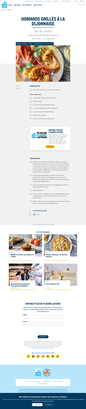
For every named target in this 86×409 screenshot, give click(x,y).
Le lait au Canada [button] (14, 5)
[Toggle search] (83, 4)
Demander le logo (48, 1)
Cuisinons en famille (58, 381)
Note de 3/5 (37, 27)
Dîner (41, 31)
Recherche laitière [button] (47, 5)
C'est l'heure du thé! (52, 284)
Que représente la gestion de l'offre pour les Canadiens (20, 285)
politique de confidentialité (40, 348)
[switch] (41, 43)
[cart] (80, 4)
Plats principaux (47, 31)
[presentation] (43, 330)
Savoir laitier (47, 381)
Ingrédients (18, 85)
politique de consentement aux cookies (66, 399)
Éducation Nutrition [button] (35, 5)
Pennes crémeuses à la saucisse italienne (56, 256)
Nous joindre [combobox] (56, 1)
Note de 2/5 (35, 27)
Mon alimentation (43, 383)
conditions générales (49, 401)
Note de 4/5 (39, 27)
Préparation (18, 88)
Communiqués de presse (66, 1)
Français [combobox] (76, 1)
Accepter (37, 404)
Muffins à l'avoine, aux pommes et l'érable (22, 256)
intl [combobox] (82, 1)
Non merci (49, 404)
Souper (36, 31)
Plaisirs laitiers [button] (24, 5)
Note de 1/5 (33, 27)
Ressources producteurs (39, 1)
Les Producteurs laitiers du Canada (4, 4)
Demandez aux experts (29, 1)
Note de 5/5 (41, 27)
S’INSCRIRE (50, 146)
